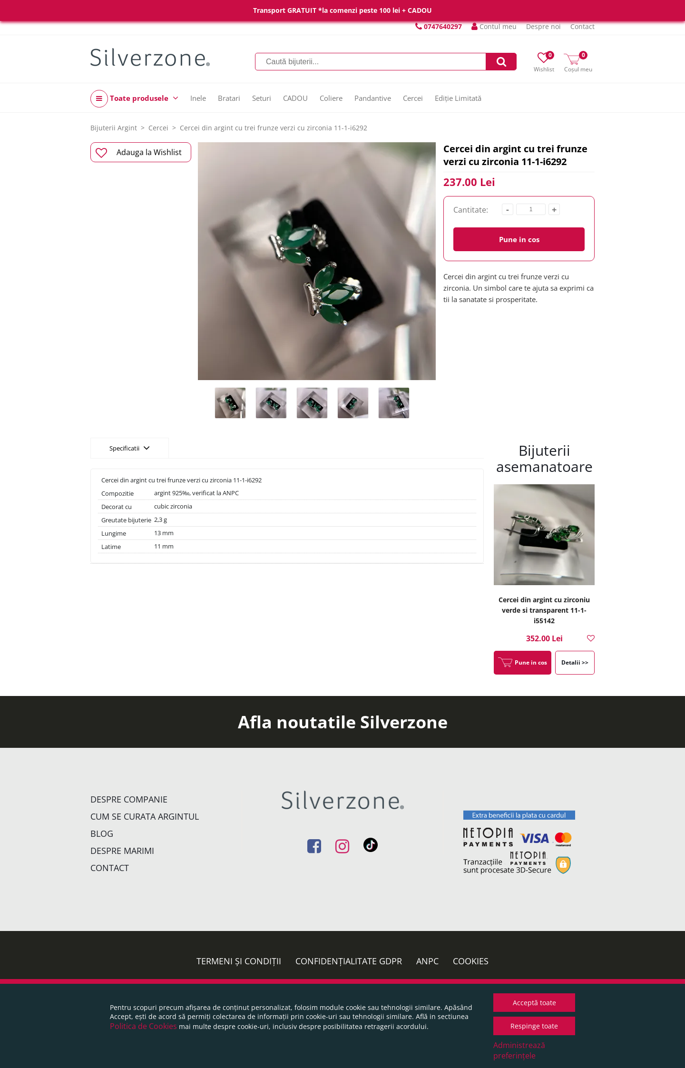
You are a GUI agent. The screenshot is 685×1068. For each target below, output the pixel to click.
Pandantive (372, 98)
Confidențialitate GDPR (348, 961)
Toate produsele (134, 99)
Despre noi (543, 26)
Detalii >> (574, 662)
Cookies (471, 961)
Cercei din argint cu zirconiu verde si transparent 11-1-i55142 (544, 610)
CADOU (295, 98)
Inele (198, 98)
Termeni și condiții (238, 961)
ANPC (427, 961)
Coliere (331, 98)
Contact (582, 26)
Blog (101, 833)
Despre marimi (122, 850)
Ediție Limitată (458, 98)
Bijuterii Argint (113, 127)
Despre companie (128, 799)
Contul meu (494, 26)
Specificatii (129, 447)
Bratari (229, 98)
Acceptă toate (534, 1002)
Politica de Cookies (143, 1026)
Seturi (261, 98)
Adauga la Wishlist (139, 152)
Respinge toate (534, 1025)
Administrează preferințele (519, 1050)
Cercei (413, 98)
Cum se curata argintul (144, 816)
